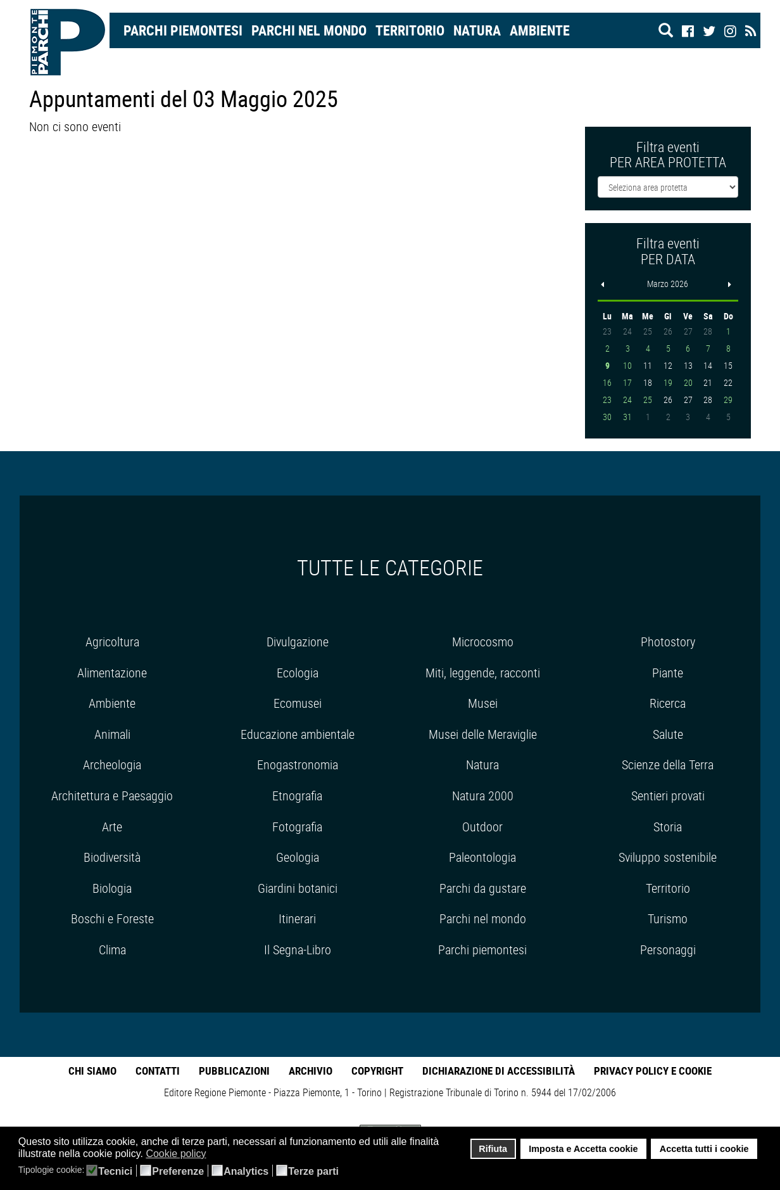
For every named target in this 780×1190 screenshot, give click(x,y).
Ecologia (297, 672)
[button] (214, 1154)
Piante (667, 672)
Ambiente (540, 30)
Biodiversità (112, 857)
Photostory (668, 641)
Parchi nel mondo (309, 30)
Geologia (297, 857)
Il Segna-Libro (297, 949)
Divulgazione (298, 641)
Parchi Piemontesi (182, 30)
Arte (112, 826)
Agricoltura (112, 641)
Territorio (409, 30)
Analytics (245, 1172)
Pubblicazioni (234, 1070)
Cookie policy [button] (176, 1153)
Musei (483, 703)
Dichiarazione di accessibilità (498, 1070)
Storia (667, 826)
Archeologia (112, 764)
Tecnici (115, 1172)
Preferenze (178, 1172)
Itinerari (297, 918)
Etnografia (297, 795)
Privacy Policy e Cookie (653, 1070)
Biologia (112, 888)
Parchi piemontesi (482, 949)
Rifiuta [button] (493, 1149)
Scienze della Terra (668, 764)
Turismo (668, 918)
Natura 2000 (482, 795)
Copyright (377, 1070)
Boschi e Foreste (112, 918)
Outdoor (482, 826)
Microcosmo (482, 641)
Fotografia (297, 826)
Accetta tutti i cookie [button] (704, 1149)
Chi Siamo (92, 1070)
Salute (668, 734)
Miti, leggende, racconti (482, 672)
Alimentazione (112, 672)
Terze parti (313, 1172)
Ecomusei (298, 703)
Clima (112, 949)
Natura (477, 30)
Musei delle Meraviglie (483, 734)
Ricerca (668, 703)
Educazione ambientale (298, 734)
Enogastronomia (297, 764)
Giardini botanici (297, 888)
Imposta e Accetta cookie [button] (583, 1149)
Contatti (157, 1070)
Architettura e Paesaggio (112, 795)
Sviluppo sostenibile (668, 857)
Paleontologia (482, 857)
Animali (112, 734)
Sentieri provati (668, 795)
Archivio (310, 1070)
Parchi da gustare (482, 888)
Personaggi (668, 949)
